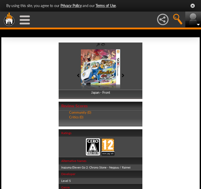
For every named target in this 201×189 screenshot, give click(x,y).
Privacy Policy (71, 5)
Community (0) (80, 112)
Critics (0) (76, 117)
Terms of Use (106, 5)
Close (193, 6)
